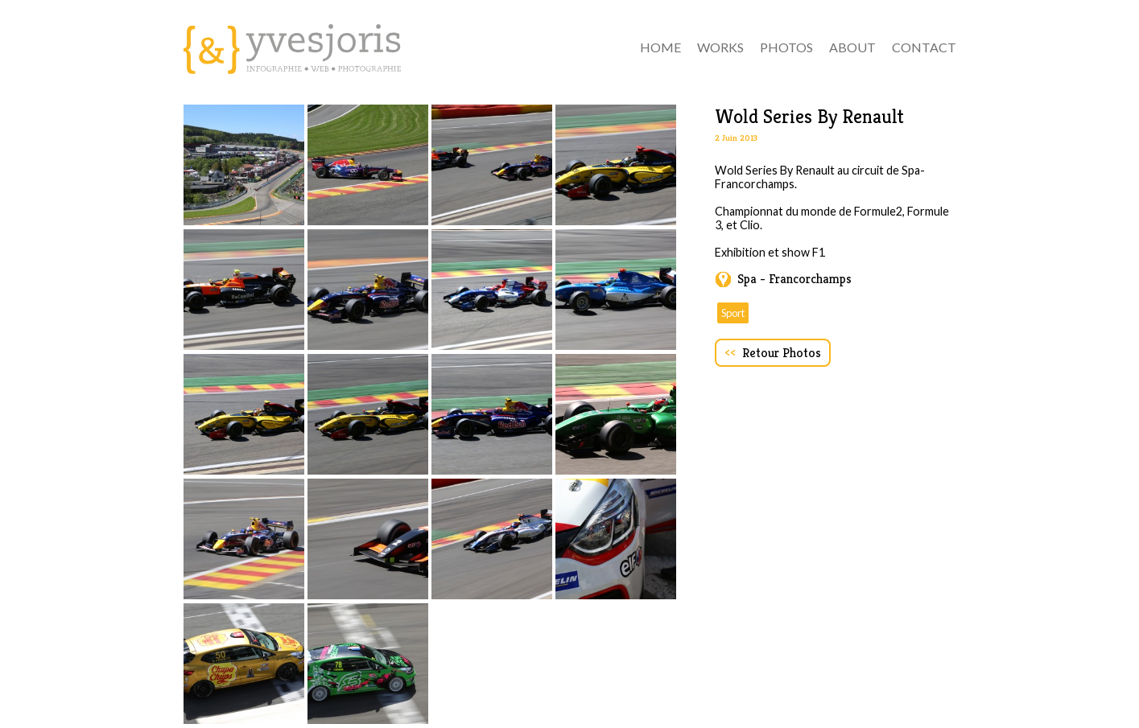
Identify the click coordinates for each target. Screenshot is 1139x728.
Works (720, 47)
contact (924, 47)
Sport (733, 312)
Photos (786, 47)
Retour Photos (772, 352)
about (852, 47)
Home (660, 47)
